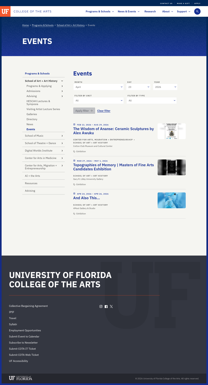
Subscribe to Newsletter (23, 342)
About (167, 11)
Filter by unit (83, 96)
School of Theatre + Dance (44, 143)
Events (31, 129)
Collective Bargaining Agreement (28, 306)
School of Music (44, 135)
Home (25, 25)
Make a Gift (183, 3)
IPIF (11, 312)
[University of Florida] (5, 11)
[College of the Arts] (32, 11)
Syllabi (13, 324)
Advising (45, 96)
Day (129, 82)
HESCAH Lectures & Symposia (38, 102)
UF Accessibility (18, 361)
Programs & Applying (45, 86)
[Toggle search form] (197, 11)
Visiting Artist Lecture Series (43, 109)
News (30, 124)
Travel (12, 318)
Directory (32, 119)
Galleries (32, 114)
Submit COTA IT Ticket (22, 348)
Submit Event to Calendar (24, 336)
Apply (197, 3)
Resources (31, 183)
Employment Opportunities (25, 330)
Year (157, 82)
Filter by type (136, 96)
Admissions (45, 91)
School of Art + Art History (71, 25)
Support (183, 11)
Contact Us (166, 3)
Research (150, 11)
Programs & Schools (99, 11)
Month (78, 82)
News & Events (128, 11)
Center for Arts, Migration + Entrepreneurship (44, 167)
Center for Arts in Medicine (44, 158)
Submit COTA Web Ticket (24, 355)
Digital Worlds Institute (44, 150)
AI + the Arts (32, 176)
